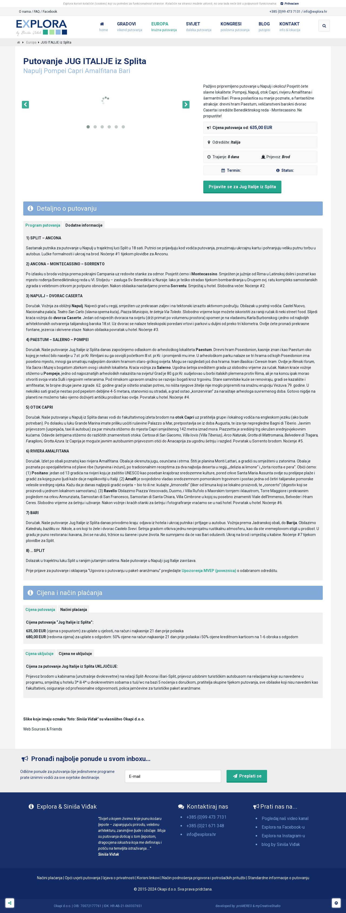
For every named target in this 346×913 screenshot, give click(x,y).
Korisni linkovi (148, 878)
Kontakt (290, 27)
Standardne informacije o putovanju (278, 878)
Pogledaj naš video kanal (285, 818)
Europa (164, 27)
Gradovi (129, 27)
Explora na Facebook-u (283, 827)
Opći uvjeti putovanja (82, 878)
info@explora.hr (201, 834)
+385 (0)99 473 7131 (207, 817)
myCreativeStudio (268, 906)
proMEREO (244, 906)
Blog (264, 27)
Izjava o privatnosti (119, 878)
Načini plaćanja (49, 878)
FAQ (37, 12)
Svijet (198, 27)
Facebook (50, 12)
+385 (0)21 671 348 (205, 825)
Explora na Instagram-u (283, 835)
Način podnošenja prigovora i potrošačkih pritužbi (203, 878)
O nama (25, 12)
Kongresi (235, 27)
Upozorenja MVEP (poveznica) (209, 570)
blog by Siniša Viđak (281, 844)
